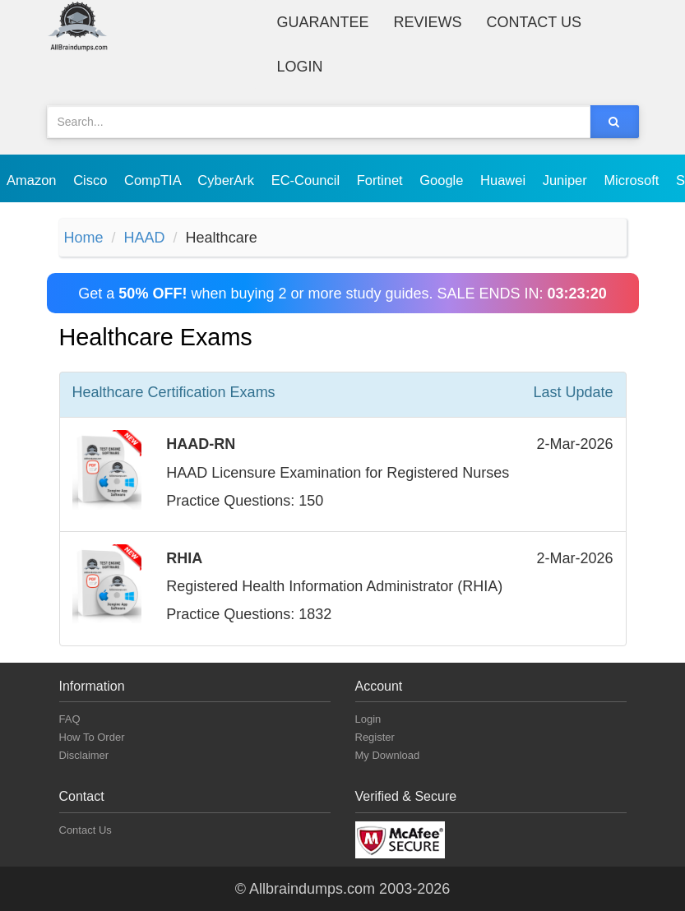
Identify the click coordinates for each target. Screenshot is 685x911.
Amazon (33, 180)
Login (300, 66)
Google (443, 180)
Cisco (92, 180)
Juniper (567, 180)
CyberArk (227, 180)
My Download (387, 755)
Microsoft (633, 180)
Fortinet (382, 180)
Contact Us (534, 22)
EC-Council (307, 180)
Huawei (505, 180)
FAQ (70, 719)
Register (375, 737)
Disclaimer (84, 755)
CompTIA (154, 180)
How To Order (92, 737)
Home (84, 237)
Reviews (428, 22)
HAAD (144, 237)
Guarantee (323, 22)
